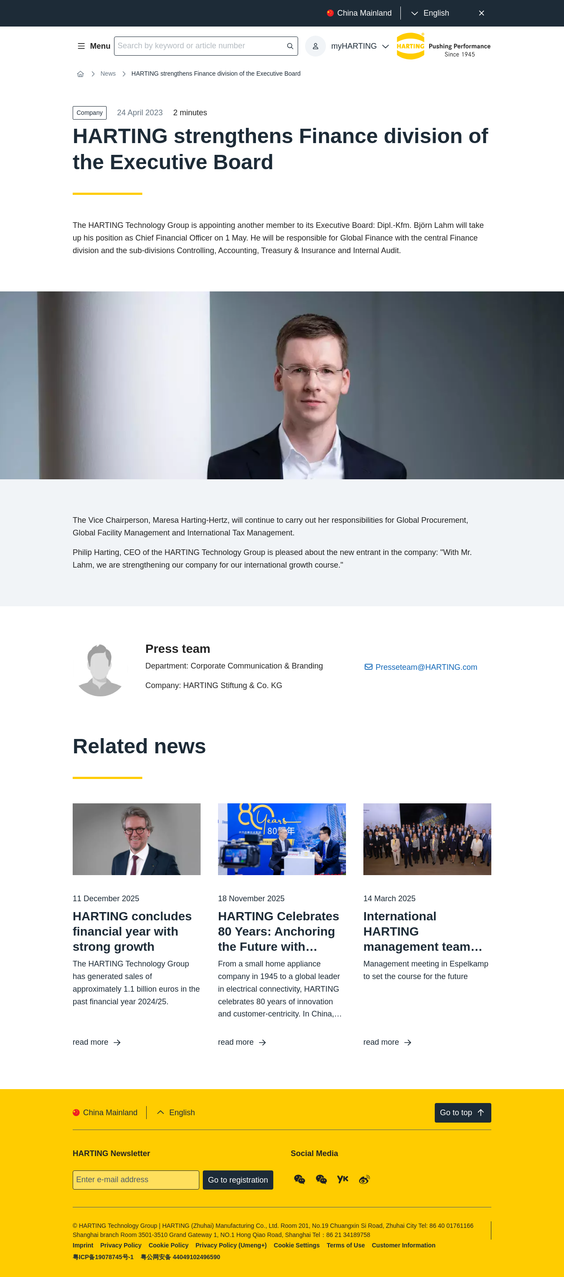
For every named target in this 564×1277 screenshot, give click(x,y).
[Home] (80, 74)
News (108, 73)
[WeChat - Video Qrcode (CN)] (321, 1179)
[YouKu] (343, 1179)
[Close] (481, 13)
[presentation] (429, 13)
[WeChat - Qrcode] (300, 1179)
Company (90, 112)
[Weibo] (365, 1179)
